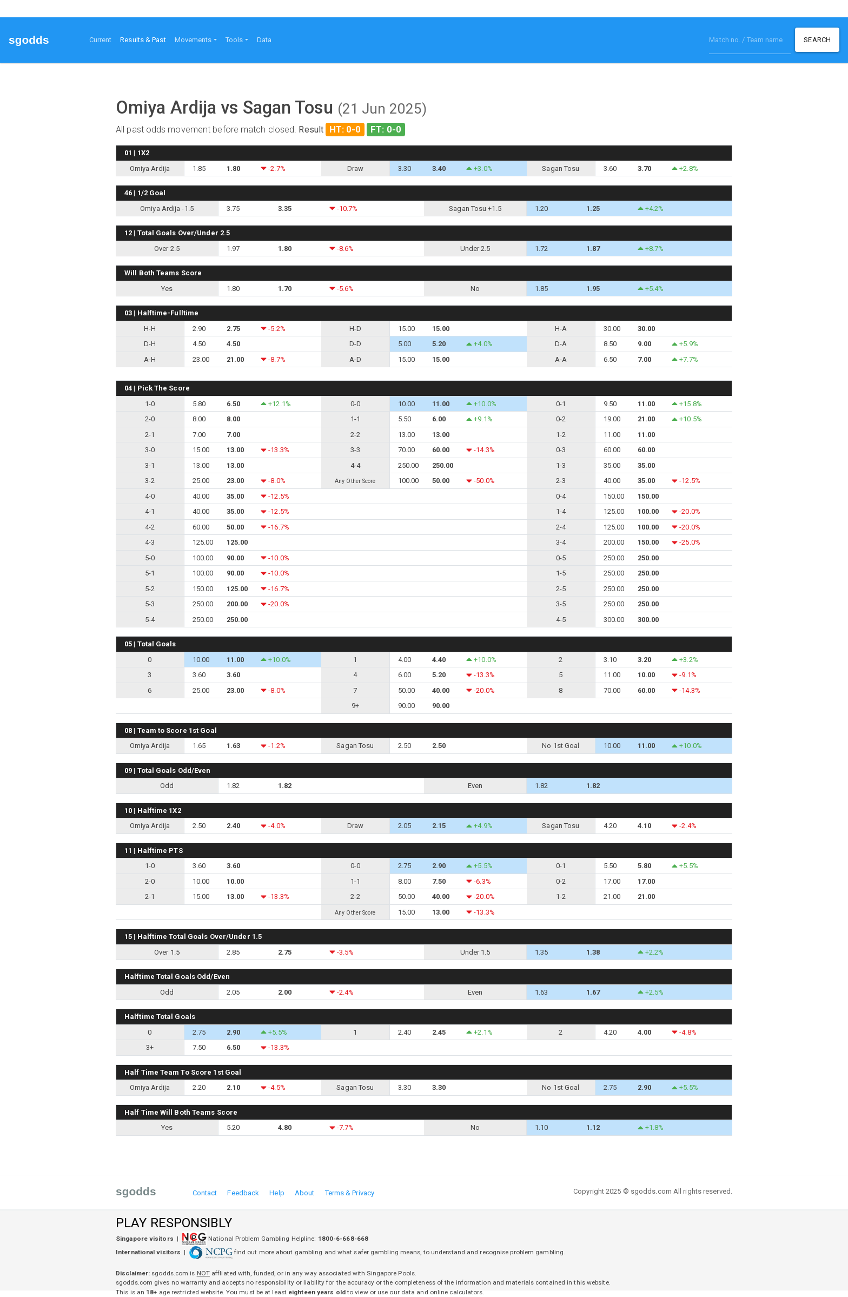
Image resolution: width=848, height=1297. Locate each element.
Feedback (243, 1193)
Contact (205, 1193)
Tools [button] (234, 40)
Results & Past (145, 39)
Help (276, 1193)
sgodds (29, 40)
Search (817, 40)
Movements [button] (193, 40)
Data (264, 40)
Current (100, 40)
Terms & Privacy (350, 1193)
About (305, 1193)
